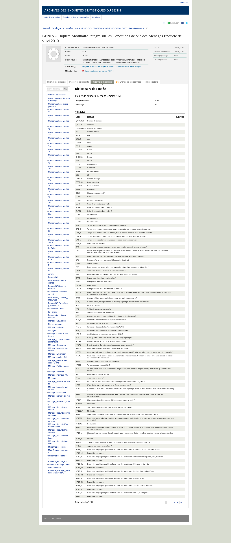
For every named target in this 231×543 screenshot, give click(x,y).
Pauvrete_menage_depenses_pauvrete (59, 466)
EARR (78, 171)
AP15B (78, 446)
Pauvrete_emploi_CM (57, 461)
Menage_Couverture (57, 321)
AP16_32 (79, 468)
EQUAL (78, 200)
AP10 (78, 389)
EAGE (78, 135)
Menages (52, 330)
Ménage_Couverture (57, 345)
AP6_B (78, 323)
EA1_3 (78, 233)
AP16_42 (79, 475)
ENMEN (79, 179)
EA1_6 (78, 243)
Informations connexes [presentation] (56, 82)
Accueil (46, 28)
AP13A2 (79, 424)
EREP (78, 189)
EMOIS (78, 143)
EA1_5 (78, 240)
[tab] (56, 82)
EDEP (78, 164)
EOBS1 (78, 218)
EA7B (78, 274)
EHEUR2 (79, 157)
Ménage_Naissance (57, 393)
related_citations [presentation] (151, 82)
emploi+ (51, 274)
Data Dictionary (136, 28)
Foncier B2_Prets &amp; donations (58, 304)
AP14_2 (79, 439)
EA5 (77, 260)
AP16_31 (79, 464)
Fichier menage (55, 324)
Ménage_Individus (56, 327)
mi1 (77, 132)
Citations (96, 17)
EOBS (78, 215)
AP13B (78, 427)
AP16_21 (79, 457)
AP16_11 (79, 449)
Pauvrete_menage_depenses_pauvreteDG (59, 471)
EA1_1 (78, 225)
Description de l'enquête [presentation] (79, 82)
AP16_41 (79, 471)
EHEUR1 (79, 150)
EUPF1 (78, 207)
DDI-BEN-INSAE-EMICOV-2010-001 (109, 28)
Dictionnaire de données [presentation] (102, 82)
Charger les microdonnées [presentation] (128, 82)
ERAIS (78, 197)
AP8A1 (78, 341)
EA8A (78, 281)
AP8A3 (78, 348)
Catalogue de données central (66, 28)
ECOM (78, 168)
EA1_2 (78, 229)
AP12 (78, 414)
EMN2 (78, 160)
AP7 (77, 338)
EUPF (78, 204)
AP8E (78, 378)
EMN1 (78, 153)
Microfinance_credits (57, 447)
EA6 (77, 267)
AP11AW (79, 404)
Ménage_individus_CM (58, 375)
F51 (147, 28)
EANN (78, 146)
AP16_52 (79, 482)
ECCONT (79, 186)
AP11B (78, 407)
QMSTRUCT (80, 124)
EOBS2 (78, 222)
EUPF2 (78, 211)
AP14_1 (79, 433)
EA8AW (78, 285)
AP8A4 (78, 352)
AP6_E (78, 334)
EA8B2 (78, 292)
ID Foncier (52, 312)
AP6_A (78, 320)
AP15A (78, 442)
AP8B (78, 361)
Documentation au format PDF (97, 71)
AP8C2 (78, 369)
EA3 (77, 251)
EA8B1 (78, 289)
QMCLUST (80, 121)
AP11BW (79, 411)
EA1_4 (78, 236)
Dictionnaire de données (55, 95)
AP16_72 (79, 496)
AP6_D (78, 330)
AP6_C (78, 327)
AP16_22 (79, 460)
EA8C (78, 298)
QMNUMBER (81, 128)
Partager (174, 23)
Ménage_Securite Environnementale (58, 425)
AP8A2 (78, 345)
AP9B (78, 385)
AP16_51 (79, 478)
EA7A (78, 271)
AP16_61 (79, 485)
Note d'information (52, 17)
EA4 (77, 256)
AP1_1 (78, 302)
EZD (77, 175)
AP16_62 (79, 489)
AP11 (78, 394)
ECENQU (79, 182)
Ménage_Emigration (57, 354)
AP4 (77, 312)
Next (182, 502)
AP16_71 (79, 493)
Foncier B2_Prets (55, 309)
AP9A (78, 381)
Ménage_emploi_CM (57, 357)
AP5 (77, 316)
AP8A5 (78, 356)
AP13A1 (79, 418)
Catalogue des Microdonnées (76, 17)
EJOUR (78, 139)
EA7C (78, 278)
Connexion (183, 3)
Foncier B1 (53, 277)
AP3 (77, 309)
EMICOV (86, 28)
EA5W (78, 264)
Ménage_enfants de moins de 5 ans (58, 361)
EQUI (78, 193)
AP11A (78, 400)
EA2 (77, 247)
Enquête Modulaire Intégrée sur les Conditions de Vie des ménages (111, 66)
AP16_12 (79, 453)
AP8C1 (78, 365)
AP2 (77, 305)
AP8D (78, 374)
